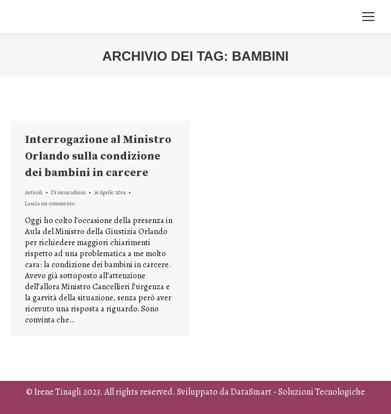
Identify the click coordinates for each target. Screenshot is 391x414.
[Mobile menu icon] (368, 16)
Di (68, 192)
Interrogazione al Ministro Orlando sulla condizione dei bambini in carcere (98, 156)
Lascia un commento (50, 203)
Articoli (34, 192)
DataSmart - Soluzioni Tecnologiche (298, 392)
